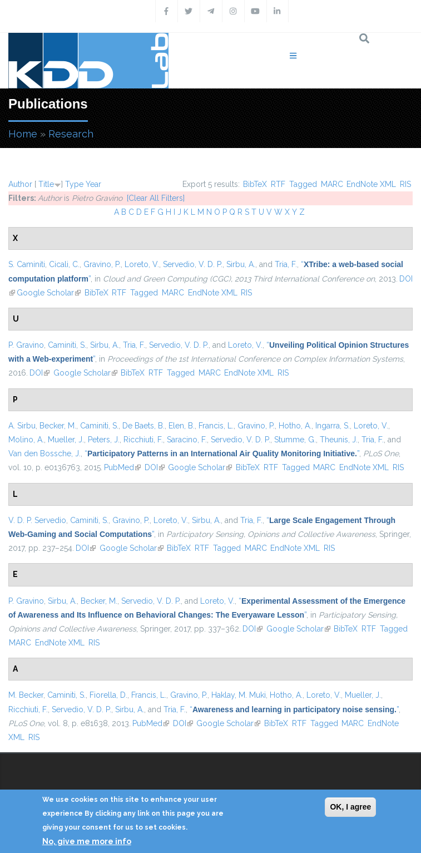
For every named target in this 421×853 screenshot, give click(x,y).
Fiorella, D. (108, 695)
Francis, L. (216, 425)
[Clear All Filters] (156, 198)
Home (22, 134)
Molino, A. (26, 439)
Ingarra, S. (332, 425)
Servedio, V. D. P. (192, 264)
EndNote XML (371, 184)
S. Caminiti (26, 264)
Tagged (303, 184)
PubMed (122, 467)
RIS (405, 184)
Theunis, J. (339, 439)
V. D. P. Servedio (37, 520)
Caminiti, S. (67, 345)
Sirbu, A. (240, 264)
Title (46, 184)
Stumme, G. (295, 439)
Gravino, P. (102, 264)
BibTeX (255, 184)
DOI (39, 372)
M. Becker (25, 695)
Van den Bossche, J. (44, 453)
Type (74, 184)
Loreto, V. (142, 264)
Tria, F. (286, 264)
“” (222, 453)
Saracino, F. (187, 439)
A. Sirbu (22, 425)
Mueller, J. (66, 439)
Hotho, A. (295, 425)
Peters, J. (104, 439)
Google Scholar (49, 292)
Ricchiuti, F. (143, 439)
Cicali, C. (64, 264)
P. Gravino (26, 345)
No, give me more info (86, 841)
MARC (332, 184)
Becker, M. (57, 425)
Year (93, 184)
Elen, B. (182, 425)
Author (20, 184)
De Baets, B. (143, 425)
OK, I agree (350, 806)
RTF (278, 184)
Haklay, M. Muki (238, 695)
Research (70, 134)
